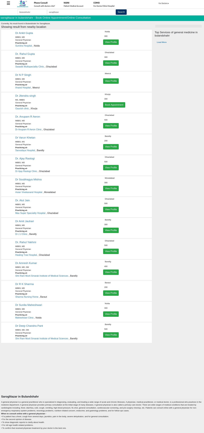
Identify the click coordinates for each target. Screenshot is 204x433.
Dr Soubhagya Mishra (28, 179)
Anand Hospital (23, 87)
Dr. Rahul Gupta (25, 53)
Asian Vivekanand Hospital (28, 192)
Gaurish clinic (22, 108)
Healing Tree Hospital (26, 255)
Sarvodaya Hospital (25, 150)
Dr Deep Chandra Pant (29, 325)
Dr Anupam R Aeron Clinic (28, 129)
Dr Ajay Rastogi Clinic (26, 171)
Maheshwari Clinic (24, 317)
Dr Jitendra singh (25, 95)
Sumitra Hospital (23, 46)
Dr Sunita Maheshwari (28, 304)
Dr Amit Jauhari (24, 221)
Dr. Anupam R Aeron (27, 116)
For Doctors (164, 3)
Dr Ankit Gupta (24, 33)
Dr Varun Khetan (25, 137)
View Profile (111, 42)
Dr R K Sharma (24, 284)
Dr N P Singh (23, 74)
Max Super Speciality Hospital (30, 213)
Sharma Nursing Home (26, 297)
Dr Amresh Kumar (26, 263)
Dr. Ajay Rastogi (25, 158)
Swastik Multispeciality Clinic (29, 66)
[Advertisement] (102, 373)
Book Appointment (114, 105)
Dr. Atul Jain (22, 200)
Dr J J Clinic (21, 234)
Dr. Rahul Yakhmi (25, 242)
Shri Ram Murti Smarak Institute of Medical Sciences (41, 276)
